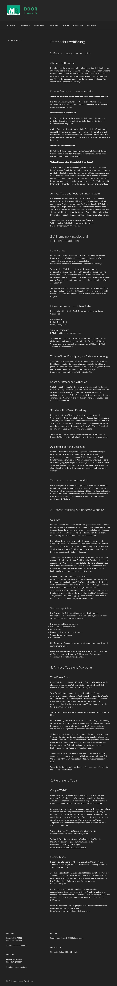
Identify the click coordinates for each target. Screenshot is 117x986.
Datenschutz (78, 25)
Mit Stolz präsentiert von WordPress (19, 981)
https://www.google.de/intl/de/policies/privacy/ (70, 911)
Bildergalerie (40, 25)
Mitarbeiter (54, 25)
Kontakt (66, 25)
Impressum (91, 25)
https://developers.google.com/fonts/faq (67, 841)
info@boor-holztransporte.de (16, 945)
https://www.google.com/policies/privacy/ (68, 847)
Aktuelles (25, 25)
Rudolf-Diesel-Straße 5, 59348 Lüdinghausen (66, 938)
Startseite (12, 25)
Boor (31, 9)
